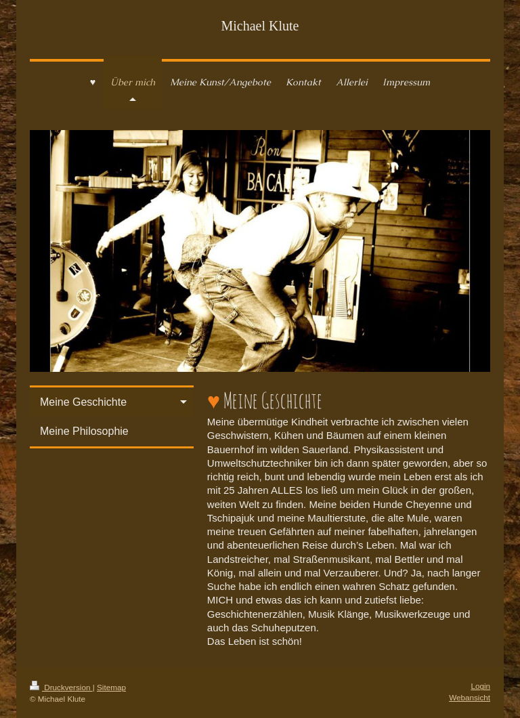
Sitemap (111, 687)
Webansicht (469, 697)
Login (480, 685)
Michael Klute (260, 25)
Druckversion (61, 687)
